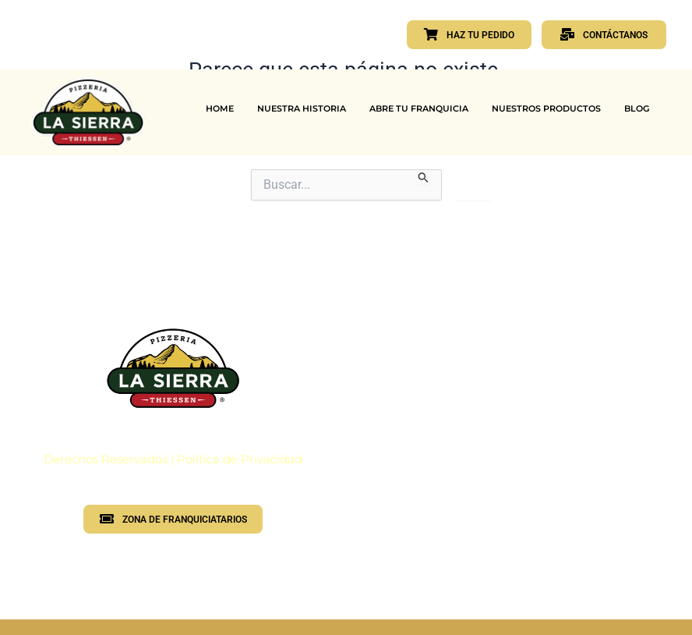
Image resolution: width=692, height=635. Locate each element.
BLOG (636, 108)
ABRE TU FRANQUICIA (418, 108)
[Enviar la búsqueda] (423, 177)
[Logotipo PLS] (173, 368)
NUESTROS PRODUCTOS (546, 108)
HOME (220, 108)
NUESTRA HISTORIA (301, 108)
